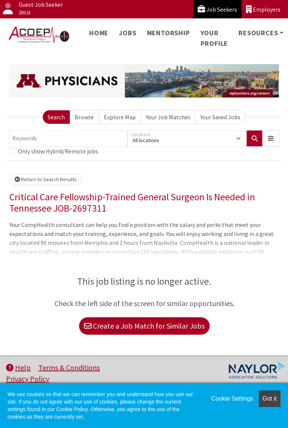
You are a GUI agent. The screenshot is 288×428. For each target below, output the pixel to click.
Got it (269, 398)
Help (18, 367)
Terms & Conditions (69, 367)
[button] (270, 138)
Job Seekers (217, 9)
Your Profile (214, 38)
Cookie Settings (232, 398)
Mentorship (168, 33)
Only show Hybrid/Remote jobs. (58, 151)
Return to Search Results (46, 179)
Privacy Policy (27, 378)
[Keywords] (68, 138)
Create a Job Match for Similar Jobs (144, 325)
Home (98, 33)
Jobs (127, 33)
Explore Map (120, 117)
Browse (84, 117)
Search (56, 117)
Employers (263, 9)
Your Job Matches (168, 117)
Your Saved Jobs (220, 117)
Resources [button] (258, 33)
